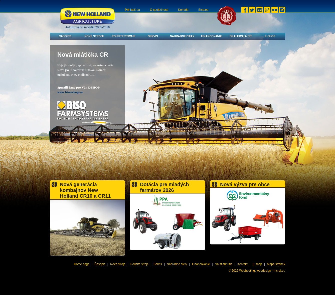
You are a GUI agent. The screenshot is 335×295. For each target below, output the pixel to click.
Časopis (65, 36)
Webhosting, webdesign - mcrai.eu (262, 270)
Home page (81, 264)
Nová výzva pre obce (245, 184)
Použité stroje (123, 36)
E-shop (270, 36)
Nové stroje (94, 36)
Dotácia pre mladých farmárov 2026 (164, 187)
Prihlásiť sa (132, 10)
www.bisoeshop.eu (70, 92)
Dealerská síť (241, 36)
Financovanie (211, 36)
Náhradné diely (182, 36)
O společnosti (159, 10)
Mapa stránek (276, 264)
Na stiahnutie (223, 264)
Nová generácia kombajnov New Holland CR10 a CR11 (85, 190)
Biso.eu (203, 10)
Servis (153, 36)
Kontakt (183, 10)
